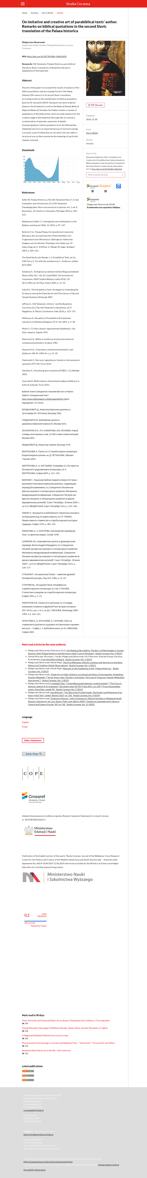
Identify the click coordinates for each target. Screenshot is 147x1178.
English (25, 722)
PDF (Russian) (96, 105)
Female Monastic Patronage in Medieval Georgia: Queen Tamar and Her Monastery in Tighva (65, 1028)
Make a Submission (33, 740)
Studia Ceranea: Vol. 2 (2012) (69, 689)
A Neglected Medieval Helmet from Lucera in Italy (45, 1035)
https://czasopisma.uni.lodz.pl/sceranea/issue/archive (48, 1161)
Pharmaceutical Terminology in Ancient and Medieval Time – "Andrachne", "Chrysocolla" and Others (68, 1043)
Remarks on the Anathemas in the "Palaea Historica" (87, 668)
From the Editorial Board (52, 659)
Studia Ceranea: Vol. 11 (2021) (81, 704)
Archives (34, 13)
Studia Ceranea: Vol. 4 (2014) (108, 653)
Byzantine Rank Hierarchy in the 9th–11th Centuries (46, 1050)
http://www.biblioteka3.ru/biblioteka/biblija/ (43, 399)
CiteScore (41, 915)
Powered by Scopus (39, 926)
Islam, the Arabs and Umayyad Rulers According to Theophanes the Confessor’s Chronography (66, 1020)
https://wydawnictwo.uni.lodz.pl (38, 1134)
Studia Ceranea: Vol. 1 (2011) (78, 659)
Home (24, 13)
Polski (25, 726)
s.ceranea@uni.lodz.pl (34, 1110)
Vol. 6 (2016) (47, 13)
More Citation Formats (98, 175)
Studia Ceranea (78, 3)
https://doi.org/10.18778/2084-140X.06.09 (47, 56)
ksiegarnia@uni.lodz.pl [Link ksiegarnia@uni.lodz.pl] (108, 1164)
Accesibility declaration (35, 1170)
